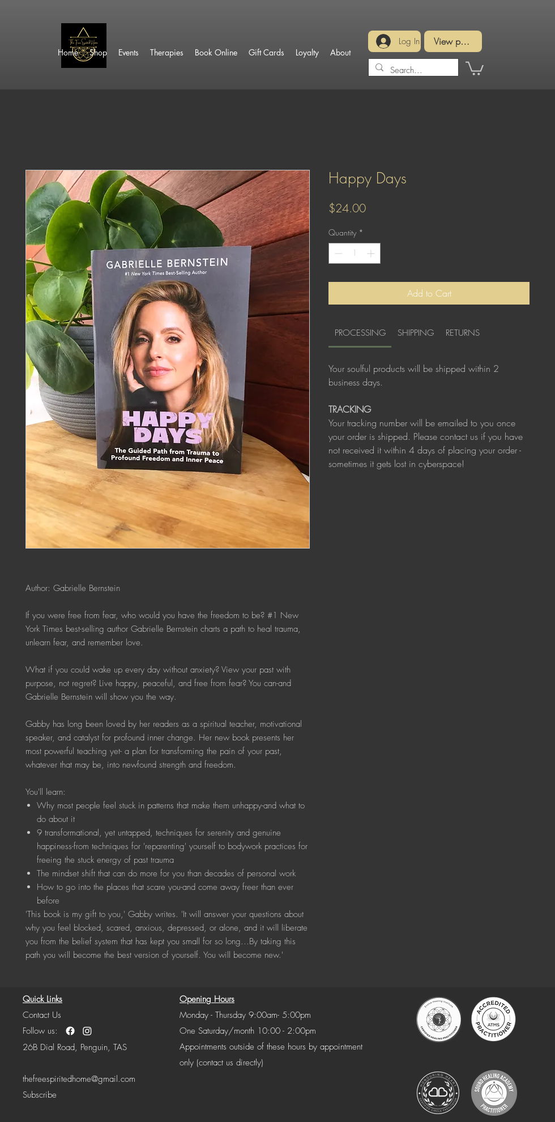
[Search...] (412, 70)
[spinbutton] (354, 253)
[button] (40, 1094)
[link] (360, 333)
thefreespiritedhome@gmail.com (79, 1079)
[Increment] (372, 253)
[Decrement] (337, 253)
